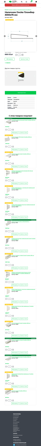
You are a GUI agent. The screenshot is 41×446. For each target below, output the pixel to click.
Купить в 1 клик (24, 59)
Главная (6, 9)
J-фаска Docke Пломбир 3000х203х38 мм (20, 221)
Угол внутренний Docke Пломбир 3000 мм (21, 323)
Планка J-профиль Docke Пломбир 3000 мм (21, 340)
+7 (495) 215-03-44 (17, 439)
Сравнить (7, 62)
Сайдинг (15, 9)
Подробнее (33, 118)
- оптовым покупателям (19, 443)
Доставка (15, 417)
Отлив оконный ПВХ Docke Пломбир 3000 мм (22, 137)
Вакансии (15, 423)
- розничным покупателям (20, 445)
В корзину (10, 59)
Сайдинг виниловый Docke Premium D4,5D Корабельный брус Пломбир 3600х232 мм (21, 273)
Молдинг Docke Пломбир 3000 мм (19, 390)
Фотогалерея (16, 420)
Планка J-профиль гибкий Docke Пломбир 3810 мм (23, 255)
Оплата (14, 418)
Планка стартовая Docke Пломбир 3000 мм (21, 153)
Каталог (10, 9)
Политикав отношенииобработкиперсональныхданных (16, 427)
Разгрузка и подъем (17, 433)
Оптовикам (15, 415)
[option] (20, 37)
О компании (16, 414)
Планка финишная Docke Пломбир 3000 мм (21, 357)
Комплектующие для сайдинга (24, 9)
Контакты (15, 422)
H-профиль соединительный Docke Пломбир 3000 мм (23, 120)
